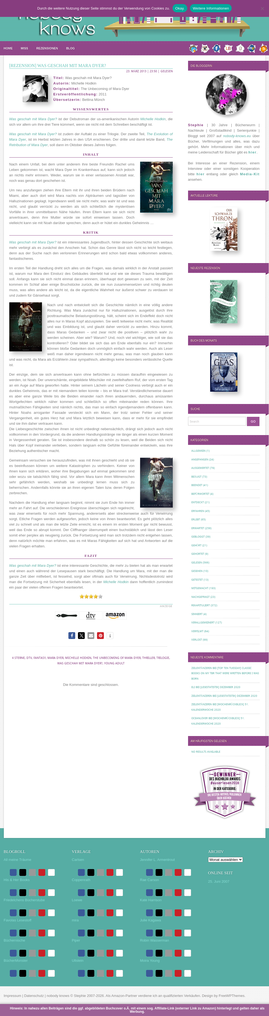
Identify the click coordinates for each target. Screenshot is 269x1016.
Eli (193, 687)
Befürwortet (200, 493)
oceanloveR (199, 718)
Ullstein (78, 960)
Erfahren (197, 510)
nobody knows (58, 996)
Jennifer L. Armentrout (157, 860)
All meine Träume (17, 860)
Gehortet (197, 553)
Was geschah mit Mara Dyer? (79, 663)
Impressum (12, 996)
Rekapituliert (200, 605)
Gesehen (196, 570)
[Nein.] (262, 8)
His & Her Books (17, 880)
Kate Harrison (151, 900)
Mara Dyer (55, 658)
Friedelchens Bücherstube (24, 900)
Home (8, 48)
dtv (29, 658)
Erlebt (195, 519)
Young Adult (114, 663)
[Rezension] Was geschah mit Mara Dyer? (57, 65)
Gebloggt (198, 536)
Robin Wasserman (154, 940)
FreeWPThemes (231, 996)
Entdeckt (197, 502)
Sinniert (196, 614)
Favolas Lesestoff (18, 920)
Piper (76, 940)
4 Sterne (18, 658)
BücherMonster (16, 960)
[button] (71, 635)
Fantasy (40, 658)
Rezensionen (47, 48)
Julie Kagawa (150, 920)
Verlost (196, 639)
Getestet (197, 579)
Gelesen (167, 71)
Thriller (148, 658)
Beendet (196, 485)
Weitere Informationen (211, 8)
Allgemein (198, 450)
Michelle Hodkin (78, 658)
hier (252, 152)
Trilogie (162, 658)
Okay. (180, 8)
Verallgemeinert (202, 622)
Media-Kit (250, 174)
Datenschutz (34, 996)
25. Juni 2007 (218, 881)
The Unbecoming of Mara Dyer (117, 658)
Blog (70, 48)
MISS (24, 48)
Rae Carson (149, 880)
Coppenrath (81, 880)
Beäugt (196, 476)
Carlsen (78, 860)
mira (75, 920)
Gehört (196, 545)
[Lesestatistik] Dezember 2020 (220, 687)
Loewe (77, 900)
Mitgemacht (199, 588)
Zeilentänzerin (201, 668)
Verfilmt (197, 631)
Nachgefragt (200, 596)
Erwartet (197, 528)
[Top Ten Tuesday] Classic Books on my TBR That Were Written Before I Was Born (225, 673)
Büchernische (14, 940)
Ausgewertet (200, 467)
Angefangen (199, 459)
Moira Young (150, 960)
